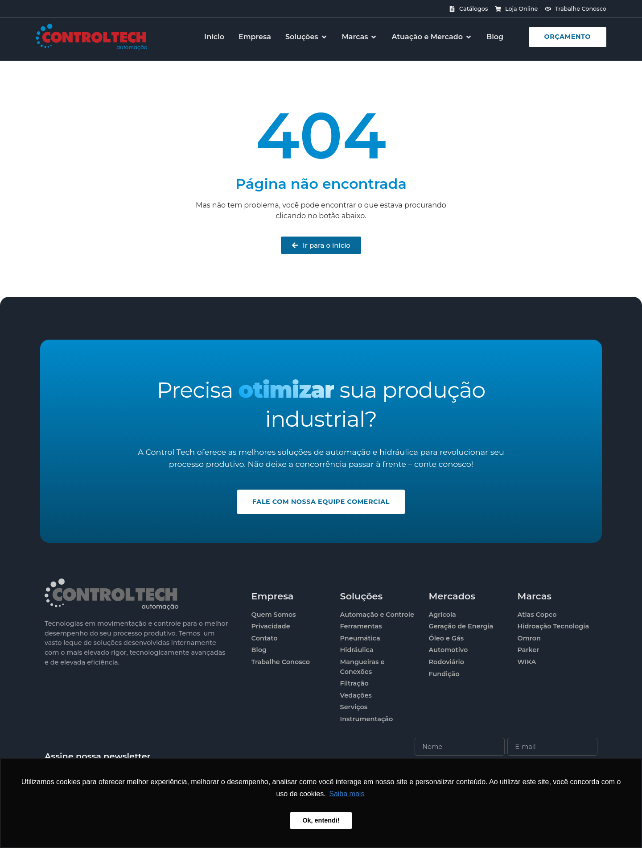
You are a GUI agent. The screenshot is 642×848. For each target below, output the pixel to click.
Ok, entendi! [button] (320, 820)
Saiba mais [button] (346, 794)
